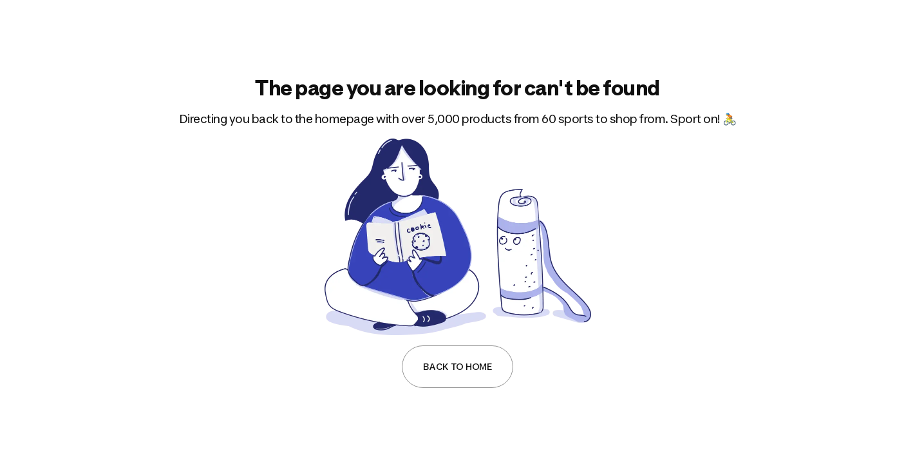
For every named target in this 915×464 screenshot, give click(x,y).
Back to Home (457, 366)
